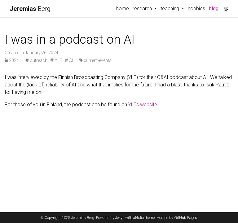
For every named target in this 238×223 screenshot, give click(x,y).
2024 (12, 60)
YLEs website (142, 104)
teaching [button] (170, 8)
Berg (30, 8)
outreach (36, 60)
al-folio (138, 218)
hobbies (196, 8)
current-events (95, 60)
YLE (56, 60)
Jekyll (119, 218)
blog (213, 8)
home (122, 8)
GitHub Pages (185, 218)
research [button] (143, 8)
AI (69, 60)
